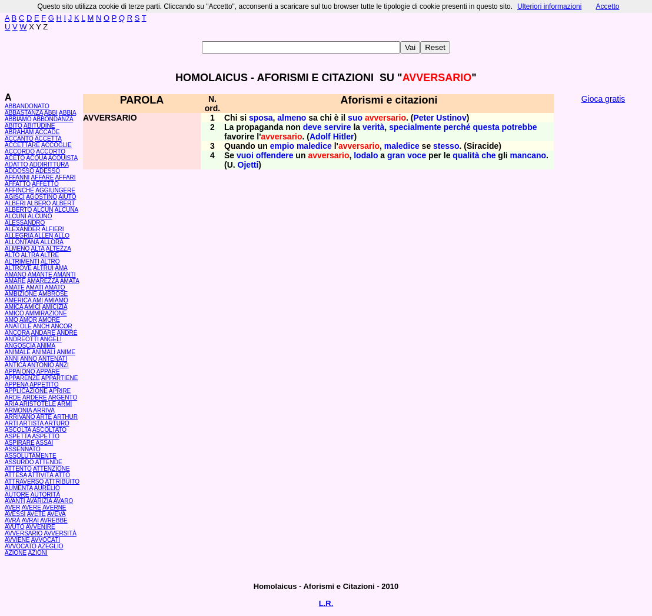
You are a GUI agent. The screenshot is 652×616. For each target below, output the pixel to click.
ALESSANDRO (25, 222)
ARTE (44, 417)
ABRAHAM (19, 132)
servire (337, 127)
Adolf (320, 136)
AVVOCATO (20, 546)
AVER (13, 507)
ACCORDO (20, 151)
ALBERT (63, 203)
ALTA (37, 248)
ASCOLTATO (49, 430)
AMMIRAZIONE (46, 313)
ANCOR (61, 326)
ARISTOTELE (37, 404)
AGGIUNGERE (55, 190)
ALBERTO (18, 210)
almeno (291, 117)
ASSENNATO (23, 449)
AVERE (31, 507)
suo (355, 117)
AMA (61, 268)
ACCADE (47, 132)
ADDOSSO (19, 171)
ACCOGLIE (56, 145)
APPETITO (43, 384)
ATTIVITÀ (41, 475)
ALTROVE (18, 268)
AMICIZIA (54, 307)
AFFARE (42, 177)
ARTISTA (31, 423)
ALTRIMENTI (22, 261)
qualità (466, 155)
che (488, 155)
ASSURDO (19, 462)
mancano (528, 155)
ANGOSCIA (20, 345)
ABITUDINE (39, 125)
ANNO (28, 358)
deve (312, 127)
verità (373, 127)
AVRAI (30, 520)
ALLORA (51, 242)
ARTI (11, 423)
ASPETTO (46, 436)
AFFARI (65, 177)
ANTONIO (40, 365)
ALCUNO (40, 216)
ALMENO (17, 248)
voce (416, 155)
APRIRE (60, 391)
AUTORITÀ (45, 494)
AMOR (28, 320)
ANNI (12, 358)
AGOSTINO (41, 197)
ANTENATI (52, 358)
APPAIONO (20, 371)
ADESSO (47, 171)
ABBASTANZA (24, 112)
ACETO (15, 158)
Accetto (607, 6)
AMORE (49, 320)
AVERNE (54, 507)
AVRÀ (13, 520)
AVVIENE (17, 540)
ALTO (12, 255)
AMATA (69, 281)
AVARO (64, 501)
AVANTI (15, 501)
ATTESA (16, 475)
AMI (37, 300)
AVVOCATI (45, 540)
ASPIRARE (20, 442)
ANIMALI (43, 352)
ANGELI (51, 339)
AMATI (35, 287)
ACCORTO (50, 151)
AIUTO (67, 197)
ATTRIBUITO (62, 481)
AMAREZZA (43, 281)
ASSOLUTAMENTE (30, 455)
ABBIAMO (18, 119)
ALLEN (44, 235)
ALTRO (50, 261)
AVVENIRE (40, 527)
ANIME (65, 352)
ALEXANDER (23, 229)
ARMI (64, 404)
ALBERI (15, 203)
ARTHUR (65, 417)
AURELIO (47, 488)
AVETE (36, 514)
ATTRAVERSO (24, 481)
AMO (11, 320)
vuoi (245, 155)
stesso (446, 146)
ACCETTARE (22, 145)
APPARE (48, 371)
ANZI (62, 365)
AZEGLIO (50, 546)
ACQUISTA (63, 158)
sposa (260, 117)
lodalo (366, 155)
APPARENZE (22, 378)
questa (486, 127)
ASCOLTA (18, 430)
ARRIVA (43, 410)
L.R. (326, 603)
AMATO (55, 287)
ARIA (11, 404)
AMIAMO (56, 300)
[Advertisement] (603, 288)
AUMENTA (19, 488)
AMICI (32, 307)
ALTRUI (43, 268)
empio (282, 146)
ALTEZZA (58, 248)
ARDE (13, 397)
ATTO (62, 475)
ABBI (51, 112)
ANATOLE (18, 326)
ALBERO (39, 203)
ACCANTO (19, 138)
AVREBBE (54, 520)
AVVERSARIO (23, 533)
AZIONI (37, 553)
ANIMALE (18, 352)
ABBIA (67, 112)
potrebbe (519, 127)
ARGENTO (62, 397)
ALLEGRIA (19, 235)
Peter (423, 117)
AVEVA (56, 514)
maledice (314, 146)
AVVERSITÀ (60, 533)
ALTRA (30, 255)
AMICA (14, 307)
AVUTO (15, 527)
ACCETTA (48, 138)
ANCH (41, 326)
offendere (275, 155)
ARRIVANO (20, 417)
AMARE (15, 281)
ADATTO (16, 164)
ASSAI (44, 442)
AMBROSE (53, 294)
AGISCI (15, 197)
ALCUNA (66, 210)
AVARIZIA (39, 501)
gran (396, 155)
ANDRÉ (66, 332)
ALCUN (44, 210)
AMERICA (18, 300)
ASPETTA (18, 436)
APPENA (16, 384)
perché (457, 127)
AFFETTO (45, 184)
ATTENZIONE (51, 468)
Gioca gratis (603, 99)
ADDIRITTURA (49, 164)
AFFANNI (17, 177)
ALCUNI (15, 216)
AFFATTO (18, 184)
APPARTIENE (59, 378)
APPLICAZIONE (26, 391)
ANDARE (43, 332)
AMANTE (40, 274)
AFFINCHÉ (19, 190)
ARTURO (57, 423)
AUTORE (17, 494)
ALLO (62, 235)
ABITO (13, 125)
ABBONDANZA (53, 119)
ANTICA (15, 365)
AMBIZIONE (21, 294)
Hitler (343, 136)
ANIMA (45, 345)
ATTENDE (48, 462)
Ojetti (248, 164)
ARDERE (34, 397)
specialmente (415, 127)
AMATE (15, 287)
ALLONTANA (22, 242)
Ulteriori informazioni (549, 6)
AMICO (14, 313)
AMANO (15, 274)
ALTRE (50, 255)
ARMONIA (18, 410)
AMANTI (65, 274)
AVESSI (15, 514)
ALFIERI (53, 229)
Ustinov (451, 117)
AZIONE (15, 553)
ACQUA (36, 158)
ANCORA (17, 332)
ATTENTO (18, 468)
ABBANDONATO (27, 106)
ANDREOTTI (22, 339)
